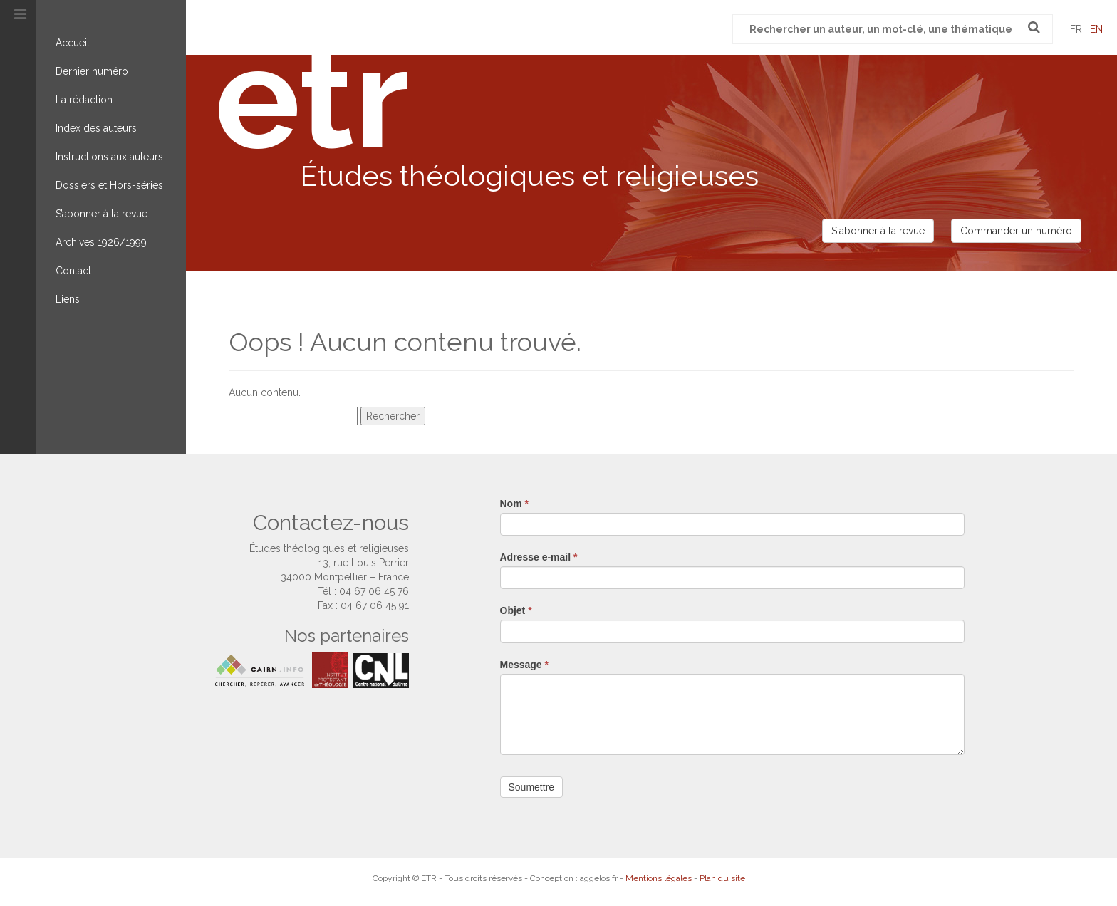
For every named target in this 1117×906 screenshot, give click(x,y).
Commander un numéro (1016, 230)
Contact (73, 270)
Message (524, 664)
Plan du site (722, 878)
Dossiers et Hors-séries (109, 185)
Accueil (73, 42)
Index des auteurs (96, 128)
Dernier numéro (92, 71)
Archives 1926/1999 (101, 242)
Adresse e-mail (539, 557)
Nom (514, 503)
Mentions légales (658, 878)
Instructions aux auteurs (109, 156)
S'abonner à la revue (878, 230)
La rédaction (84, 99)
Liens (68, 299)
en (1096, 29)
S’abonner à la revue (101, 213)
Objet (516, 610)
